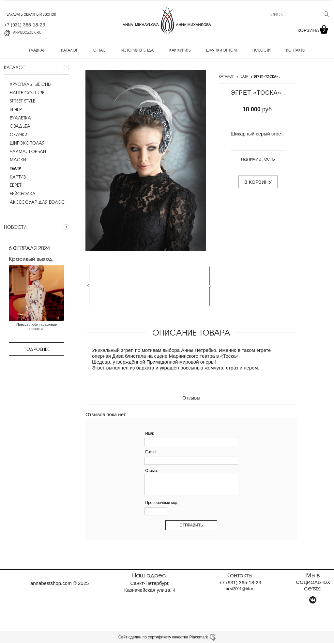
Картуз (15, 177)
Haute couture (24, 93)
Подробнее (36, 349)
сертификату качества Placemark (178, 637)
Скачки (15, 134)
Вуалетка (17, 118)
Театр (243, 76)
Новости (261, 50)
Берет (12, 185)
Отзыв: (151, 470)
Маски (15, 160)
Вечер (13, 109)
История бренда (137, 50)
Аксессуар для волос (34, 202)
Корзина (312, 30)
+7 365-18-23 (24, 24)
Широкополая (24, 143)
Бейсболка (20, 193)
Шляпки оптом (221, 50)
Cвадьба (17, 126)
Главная (37, 50)
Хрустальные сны (27, 84)
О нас (99, 50)
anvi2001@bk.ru (22, 32)
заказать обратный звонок (31, 14)
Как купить (179, 50)
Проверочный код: (161, 502)
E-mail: (151, 452)
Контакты (295, 50)
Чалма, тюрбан (25, 151)
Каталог (69, 50)
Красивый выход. (31, 258)
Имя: (149, 433)
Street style (19, 101)
